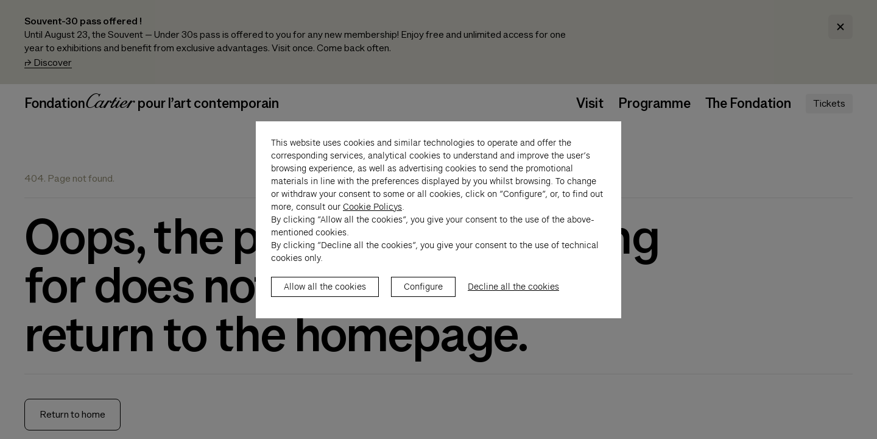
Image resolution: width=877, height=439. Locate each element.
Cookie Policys (372, 219)
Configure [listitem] (423, 299)
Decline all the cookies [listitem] (513, 299)
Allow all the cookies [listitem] (325, 299)
